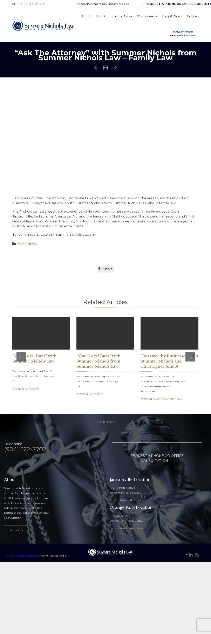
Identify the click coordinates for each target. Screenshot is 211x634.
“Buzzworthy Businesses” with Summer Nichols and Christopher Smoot (169, 361)
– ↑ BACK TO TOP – (105, 452)
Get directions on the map (125, 530)
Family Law (159, 399)
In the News (26, 244)
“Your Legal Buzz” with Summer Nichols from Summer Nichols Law (98, 361)
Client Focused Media (53, 586)
